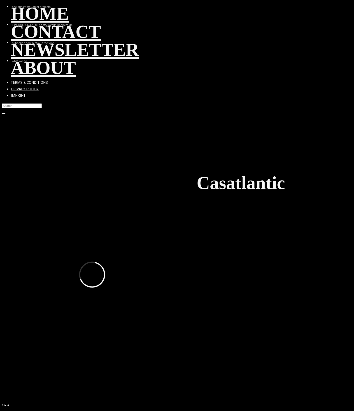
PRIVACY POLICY (25, 89)
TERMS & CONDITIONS (29, 82)
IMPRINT (18, 95)
